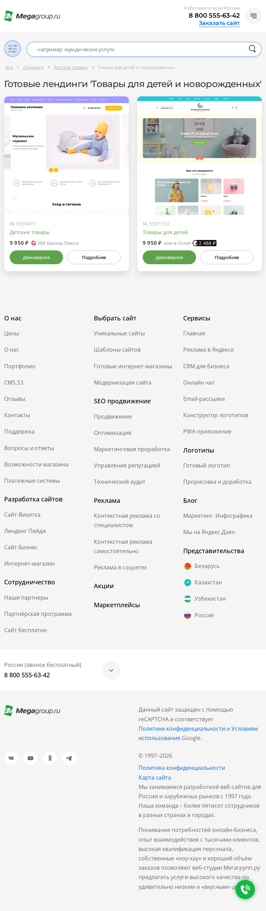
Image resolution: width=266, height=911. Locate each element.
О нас (11, 349)
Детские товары (30, 232)
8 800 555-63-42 (214, 15)
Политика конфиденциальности (182, 768)
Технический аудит (119, 481)
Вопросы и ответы (29, 448)
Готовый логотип (206, 465)
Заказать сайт (219, 23)
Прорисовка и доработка (217, 481)
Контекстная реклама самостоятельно (123, 546)
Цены (11, 333)
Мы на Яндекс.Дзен (209, 532)
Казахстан (202, 582)
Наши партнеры (26, 597)
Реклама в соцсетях (120, 567)
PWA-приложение (207, 431)
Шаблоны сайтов (117, 349)
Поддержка (19, 431)
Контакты (17, 415)
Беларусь (201, 566)
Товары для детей (165, 232)
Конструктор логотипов (215, 415)
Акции (104, 586)
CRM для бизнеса (206, 366)
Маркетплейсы (117, 605)
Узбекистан (204, 599)
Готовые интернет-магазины (133, 366)
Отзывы (14, 399)
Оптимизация (112, 433)
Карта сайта (155, 777)
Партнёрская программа (38, 614)
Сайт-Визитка (22, 514)
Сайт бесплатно (25, 630)
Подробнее (94, 257)
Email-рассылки (204, 399)
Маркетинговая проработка (132, 449)
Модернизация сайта (122, 382)
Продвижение (113, 416)
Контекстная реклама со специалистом (127, 520)
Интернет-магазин (29, 563)
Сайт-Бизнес (21, 547)
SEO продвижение (122, 401)
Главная (194, 333)
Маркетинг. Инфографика (217, 515)
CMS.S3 (13, 382)
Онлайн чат (199, 382)
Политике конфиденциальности (182, 728)
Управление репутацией (127, 465)
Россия (198, 615)
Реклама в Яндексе (208, 349)
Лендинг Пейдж (25, 531)
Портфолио (19, 366)
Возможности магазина (36, 464)
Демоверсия (36, 257)
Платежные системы (32, 480)
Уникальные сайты (119, 333)
